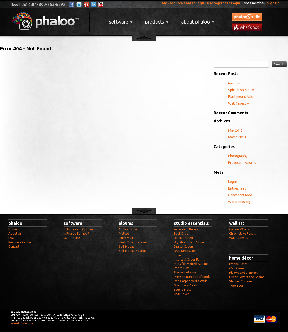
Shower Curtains (240, 281)
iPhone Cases (238, 264)
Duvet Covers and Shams (246, 277)
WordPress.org (239, 202)
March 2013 (237, 137)
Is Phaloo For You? (76, 233)
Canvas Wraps (239, 229)
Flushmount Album (242, 97)
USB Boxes (181, 294)
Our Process (72, 237)
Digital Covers (184, 246)
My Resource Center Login (183, 3)
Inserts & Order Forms (189, 259)
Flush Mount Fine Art (133, 242)
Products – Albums (242, 163)
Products (156, 20)
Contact (13, 246)
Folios (178, 255)
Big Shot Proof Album (189, 242)
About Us (15, 233)
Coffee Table (128, 229)
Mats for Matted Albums (191, 263)
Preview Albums (185, 272)
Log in (232, 182)
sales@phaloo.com (22, 323)
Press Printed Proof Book (192, 276)
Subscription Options (78, 229)
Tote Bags (236, 285)
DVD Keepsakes (185, 250)
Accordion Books (186, 229)
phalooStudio (247, 17)
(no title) (234, 83)
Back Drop (181, 233)
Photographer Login (223, 3)
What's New (247, 27)
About (197, 20)
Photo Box (181, 268)
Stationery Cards (186, 285)
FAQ (11, 237)
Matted (124, 233)
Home (12, 229)
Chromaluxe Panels (242, 233)
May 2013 (235, 130)
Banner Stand (183, 237)
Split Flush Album (241, 90)
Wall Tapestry (238, 103)
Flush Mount (127, 237)
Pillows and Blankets (243, 272)
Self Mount (126, 246)
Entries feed (237, 188)
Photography (237, 156)
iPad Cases (236, 268)
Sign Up (273, 3)
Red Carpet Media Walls (190, 281)
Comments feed (240, 195)
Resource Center (19, 242)
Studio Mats (182, 289)
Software (120, 20)
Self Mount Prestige (133, 250)
